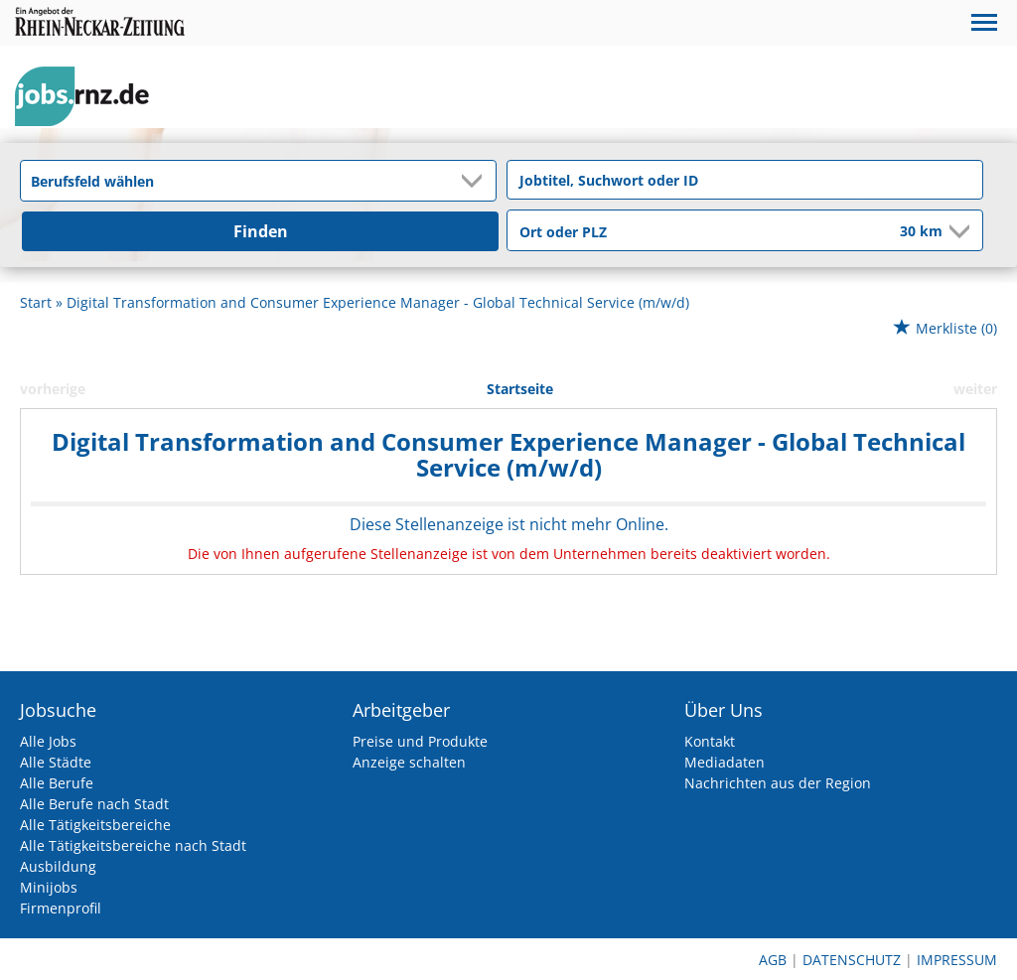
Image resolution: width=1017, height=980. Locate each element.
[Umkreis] (908, 232)
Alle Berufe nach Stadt (94, 803)
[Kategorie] (238, 181)
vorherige (52, 388)
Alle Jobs (48, 741)
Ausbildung (58, 866)
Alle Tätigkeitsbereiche (95, 824)
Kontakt (709, 741)
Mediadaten (724, 762)
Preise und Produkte (420, 741)
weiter (975, 388)
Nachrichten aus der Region (777, 782)
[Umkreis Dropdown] (957, 231)
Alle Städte (55, 762)
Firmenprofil (60, 908)
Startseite (520, 388)
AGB (773, 959)
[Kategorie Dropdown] (476, 181)
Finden (260, 231)
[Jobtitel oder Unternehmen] (745, 180)
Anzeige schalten (409, 762)
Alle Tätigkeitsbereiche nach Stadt (133, 845)
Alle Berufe (56, 782)
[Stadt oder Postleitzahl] (690, 231)
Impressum (957, 959)
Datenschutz (851, 959)
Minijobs (48, 887)
